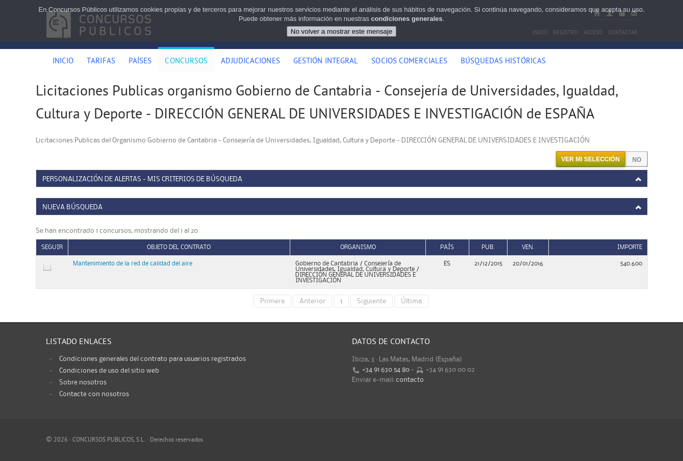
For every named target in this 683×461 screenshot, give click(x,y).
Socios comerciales (409, 61)
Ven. (528, 247)
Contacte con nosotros (94, 394)
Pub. (488, 247)
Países (140, 61)
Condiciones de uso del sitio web (109, 371)
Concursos (186, 61)
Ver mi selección (590, 159)
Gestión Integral (326, 61)
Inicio (63, 61)
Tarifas (101, 61)
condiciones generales (406, 18)
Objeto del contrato (179, 247)
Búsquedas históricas (503, 61)
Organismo (358, 247)
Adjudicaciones (250, 61)
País (447, 247)
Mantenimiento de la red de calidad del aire (132, 263)
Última (411, 301)
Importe (629, 247)
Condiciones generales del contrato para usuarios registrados (152, 359)
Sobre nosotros (83, 382)
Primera (272, 301)
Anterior (312, 301)
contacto (410, 380)
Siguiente (371, 301)
